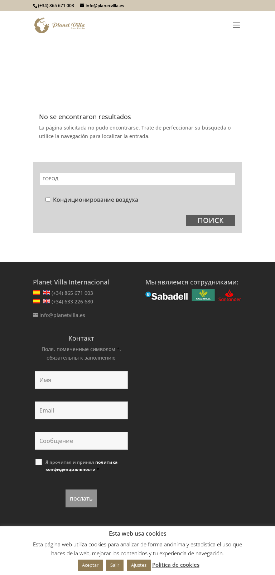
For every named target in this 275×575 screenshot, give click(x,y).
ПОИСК (211, 220)
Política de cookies (175, 564)
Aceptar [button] (90, 565)
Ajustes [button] (138, 565)
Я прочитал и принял (81, 465)
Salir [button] (114, 565)
